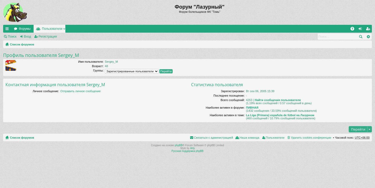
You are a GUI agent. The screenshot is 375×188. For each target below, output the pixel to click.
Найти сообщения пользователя (278, 100)
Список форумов (22, 44)
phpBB (179, 145)
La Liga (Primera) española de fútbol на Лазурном (280, 115)
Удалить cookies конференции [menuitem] (311, 137)
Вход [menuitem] (361, 30)
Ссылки (8, 30)
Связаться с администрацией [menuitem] (213, 137)
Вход (27, 36)
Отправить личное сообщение (80, 91)
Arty (192, 148)
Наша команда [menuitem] (249, 137)
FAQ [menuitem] (354, 30)
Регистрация (48, 36)
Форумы (24, 29)
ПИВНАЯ (252, 107)
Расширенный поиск (368, 36)
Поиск (12, 36)
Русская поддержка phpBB (187, 151)
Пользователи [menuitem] (275, 137)
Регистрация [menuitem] (369, 30)
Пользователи (52, 29)
